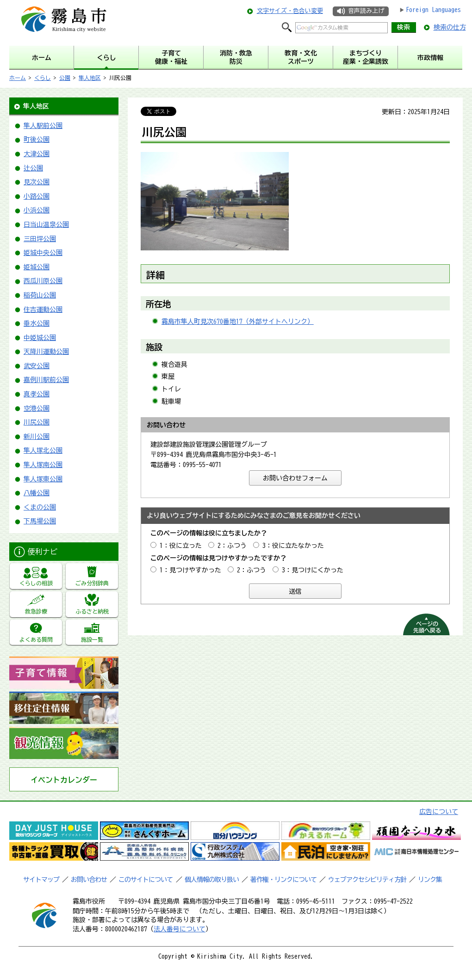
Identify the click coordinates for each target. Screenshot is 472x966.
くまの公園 (40, 507)
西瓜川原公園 (43, 281)
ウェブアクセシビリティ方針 (367, 879)
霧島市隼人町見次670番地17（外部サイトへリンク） (237, 321)
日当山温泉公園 (46, 224)
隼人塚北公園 (43, 450)
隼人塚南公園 (43, 465)
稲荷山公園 (40, 295)
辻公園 (33, 168)
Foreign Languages (433, 9)
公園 (64, 77)
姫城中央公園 (43, 252)
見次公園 (37, 182)
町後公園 (37, 139)
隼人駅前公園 (43, 125)
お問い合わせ (89, 879)
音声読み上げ (366, 11)
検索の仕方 (450, 27)
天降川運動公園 (46, 351)
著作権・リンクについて (283, 879)
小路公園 (37, 196)
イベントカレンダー (64, 780)
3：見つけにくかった (312, 570)
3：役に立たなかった (293, 545)
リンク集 (430, 879)
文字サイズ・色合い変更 (290, 11)
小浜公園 (37, 210)
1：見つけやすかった (190, 570)
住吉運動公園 (43, 309)
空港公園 (37, 408)
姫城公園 (37, 267)
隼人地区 (90, 77)
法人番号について (179, 929)
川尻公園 (37, 422)
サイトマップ (41, 879)
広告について (438, 811)
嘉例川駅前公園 (46, 380)
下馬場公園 (40, 521)
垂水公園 (37, 323)
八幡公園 (37, 493)
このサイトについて (145, 879)
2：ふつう (232, 545)
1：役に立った (181, 545)
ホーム (17, 77)
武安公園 (37, 366)
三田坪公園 (40, 239)
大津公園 (37, 154)
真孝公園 (37, 394)
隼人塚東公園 (43, 479)
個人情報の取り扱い (212, 879)
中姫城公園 (40, 337)
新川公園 (37, 436)
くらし (42, 77)
